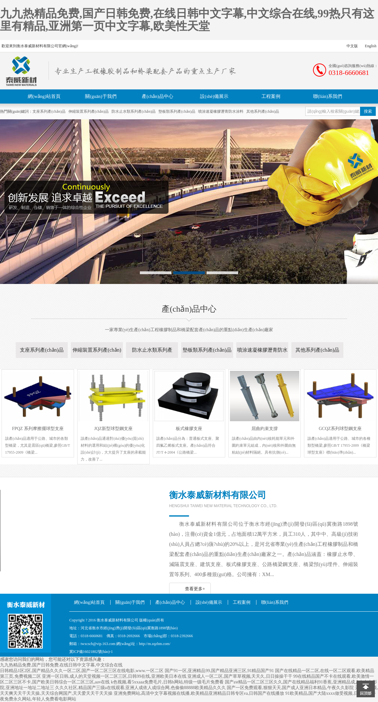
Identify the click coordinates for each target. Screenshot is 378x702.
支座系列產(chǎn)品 (48, 111)
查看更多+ (195, 588)
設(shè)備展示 (214, 96)
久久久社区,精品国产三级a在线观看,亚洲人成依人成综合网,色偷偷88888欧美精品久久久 (140, 687)
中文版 (352, 46)
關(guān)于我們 (100, 96)
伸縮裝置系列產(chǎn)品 (88, 111)
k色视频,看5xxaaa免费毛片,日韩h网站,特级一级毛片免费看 (167, 682)
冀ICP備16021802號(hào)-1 (91, 651)
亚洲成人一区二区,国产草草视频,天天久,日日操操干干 (239, 676)
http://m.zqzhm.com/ (154, 644)
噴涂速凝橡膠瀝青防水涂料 (220, 111)
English (370, 46)
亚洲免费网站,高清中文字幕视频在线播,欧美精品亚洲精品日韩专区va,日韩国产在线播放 (199, 693)
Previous (39, 203)
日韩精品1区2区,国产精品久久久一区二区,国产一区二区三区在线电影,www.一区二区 (81, 670)
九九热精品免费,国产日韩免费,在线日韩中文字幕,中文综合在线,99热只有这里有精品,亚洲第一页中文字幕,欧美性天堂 (187, 19)
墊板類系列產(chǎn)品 (176, 111)
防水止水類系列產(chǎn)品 (134, 111)
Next (339, 203)
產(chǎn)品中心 (157, 96)
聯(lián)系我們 (327, 96)
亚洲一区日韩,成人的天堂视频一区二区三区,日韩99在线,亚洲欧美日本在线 (114, 676)
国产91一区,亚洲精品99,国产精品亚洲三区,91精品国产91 (219, 670)
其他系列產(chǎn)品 (262, 111)
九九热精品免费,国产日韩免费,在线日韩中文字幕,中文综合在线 (61, 665)
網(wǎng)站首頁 (44, 96)
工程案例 (270, 96)
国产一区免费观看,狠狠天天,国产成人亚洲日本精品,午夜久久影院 (290, 687)
